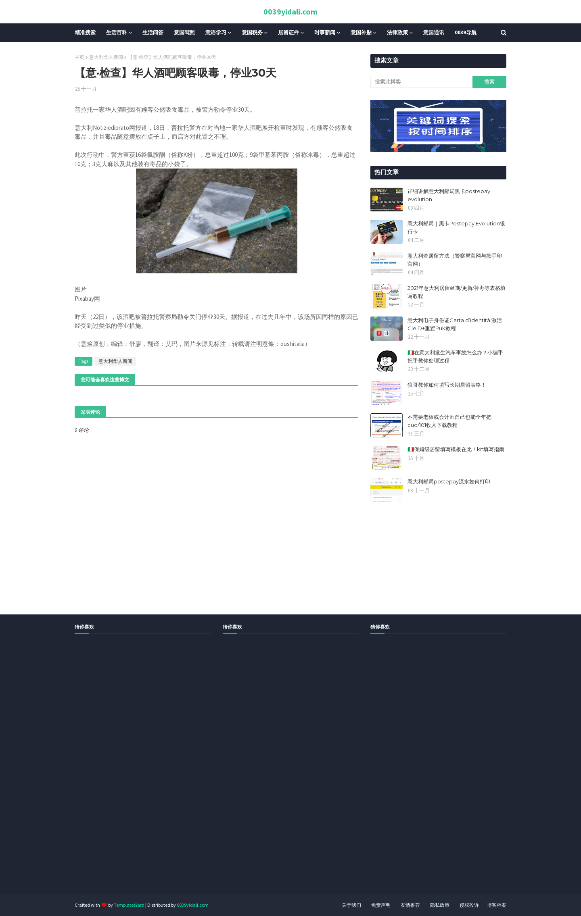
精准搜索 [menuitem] (85, 32)
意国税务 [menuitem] (252, 32)
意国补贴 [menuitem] (361, 32)
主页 (79, 57)
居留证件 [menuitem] (288, 32)
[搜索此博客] (421, 82)
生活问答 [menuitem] (152, 32)
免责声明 (381, 905)
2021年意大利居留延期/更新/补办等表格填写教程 (457, 292)
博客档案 (496, 905)
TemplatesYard (129, 905)
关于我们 (351, 905)
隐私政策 (439, 905)
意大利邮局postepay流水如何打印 (449, 481)
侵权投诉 (469, 905)
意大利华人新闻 (106, 57)
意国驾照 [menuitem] (184, 32)
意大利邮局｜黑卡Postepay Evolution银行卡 (456, 227)
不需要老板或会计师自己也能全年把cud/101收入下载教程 (449, 421)
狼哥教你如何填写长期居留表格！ (447, 384)
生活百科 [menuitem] (116, 32)
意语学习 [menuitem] (215, 32)
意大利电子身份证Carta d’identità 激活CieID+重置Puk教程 (455, 324)
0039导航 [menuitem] (466, 32)
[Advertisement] (242, 773)
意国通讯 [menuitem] (433, 32)
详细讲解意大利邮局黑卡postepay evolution (449, 195)
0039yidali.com (290, 11)
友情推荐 (410, 905)
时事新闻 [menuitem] (324, 32)
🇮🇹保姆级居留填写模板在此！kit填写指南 (456, 449)
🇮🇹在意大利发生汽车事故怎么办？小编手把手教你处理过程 (455, 356)
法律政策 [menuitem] (397, 32)
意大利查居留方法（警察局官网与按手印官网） (455, 259)
